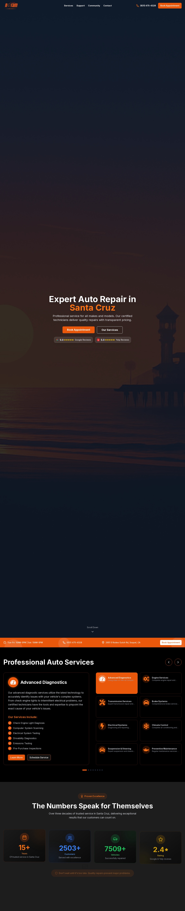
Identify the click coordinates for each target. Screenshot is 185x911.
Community (94, 5)
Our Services (110, 329)
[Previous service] (168, 662)
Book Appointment (78, 329)
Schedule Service (39, 757)
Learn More (16, 757)
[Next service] (178, 662)
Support (81, 5)
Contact (107, 5)
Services (68, 5)
